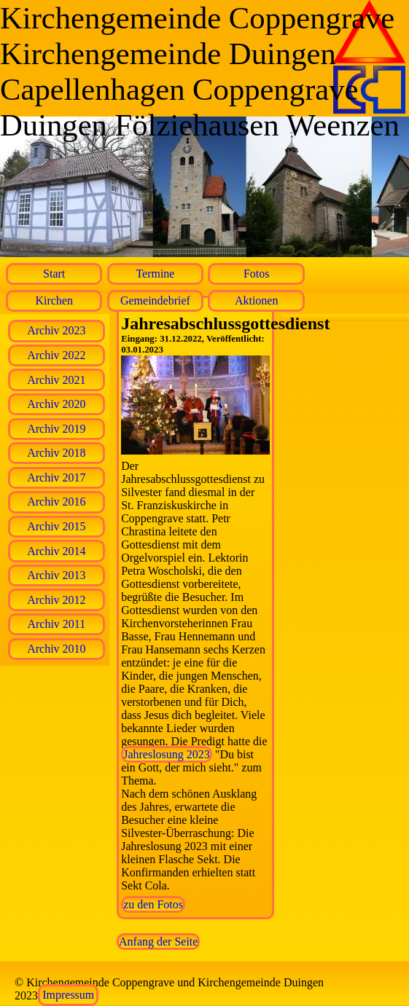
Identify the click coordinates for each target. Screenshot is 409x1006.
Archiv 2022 (56, 355)
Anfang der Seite (158, 941)
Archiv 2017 (56, 477)
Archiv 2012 (56, 600)
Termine (155, 273)
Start (54, 273)
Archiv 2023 (56, 330)
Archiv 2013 (56, 575)
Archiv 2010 (56, 648)
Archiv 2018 (56, 453)
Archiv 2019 (56, 429)
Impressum (68, 995)
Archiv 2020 (56, 404)
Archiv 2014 (56, 551)
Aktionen (256, 300)
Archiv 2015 (56, 526)
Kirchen (54, 300)
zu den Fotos (153, 904)
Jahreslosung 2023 (166, 754)
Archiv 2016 (56, 501)
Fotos (257, 273)
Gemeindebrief (155, 300)
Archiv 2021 (56, 380)
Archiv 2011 (56, 624)
